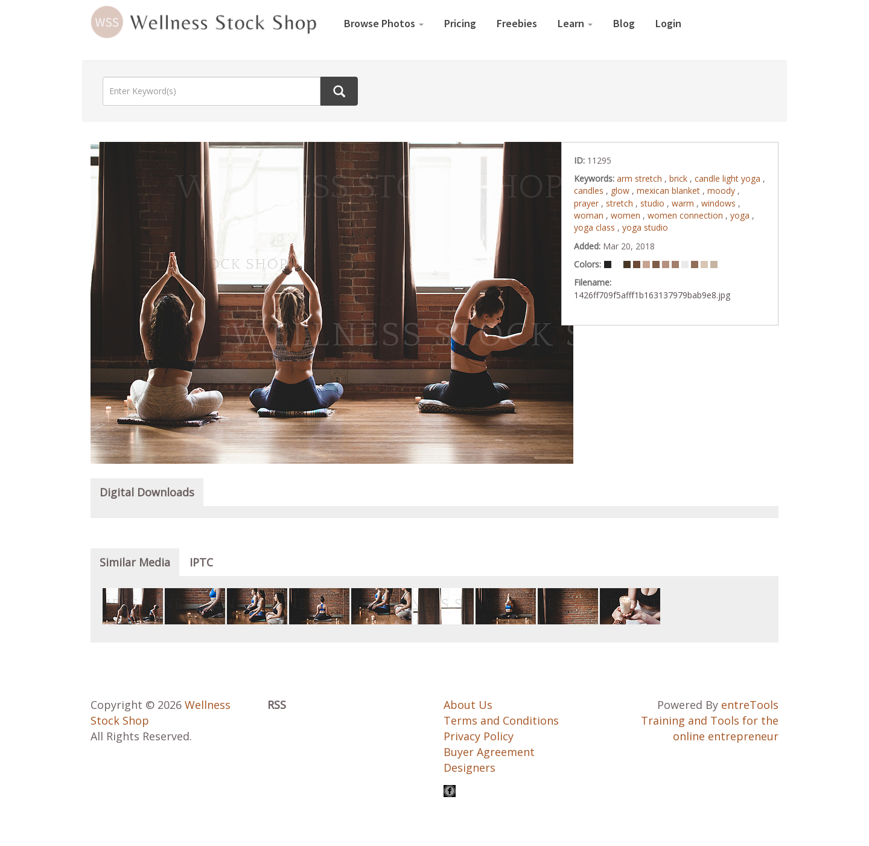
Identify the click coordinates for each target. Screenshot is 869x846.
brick (679, 178)
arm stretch (640, 178)
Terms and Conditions (501, 720)
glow (621, 190)
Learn (575, 23)
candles (590, 190)
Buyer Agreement (489, 752)
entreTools (749, 704)
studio (653, 203)
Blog (624, 23)
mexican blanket (669, 190)
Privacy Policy (479, 736)
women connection (686, 215)
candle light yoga (729, 178)
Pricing (460, 23)
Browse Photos (384, 23)
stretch (620, 203)
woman (590, 215)
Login (668, 23)
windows (719, 203)
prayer (587, 203)
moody (722, 190)
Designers (469, 767)
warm (684, 203)
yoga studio (645, 227)
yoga (741, 215)
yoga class (595, 227)
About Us (468, 704)
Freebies (517, 23)
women (627, 215)
